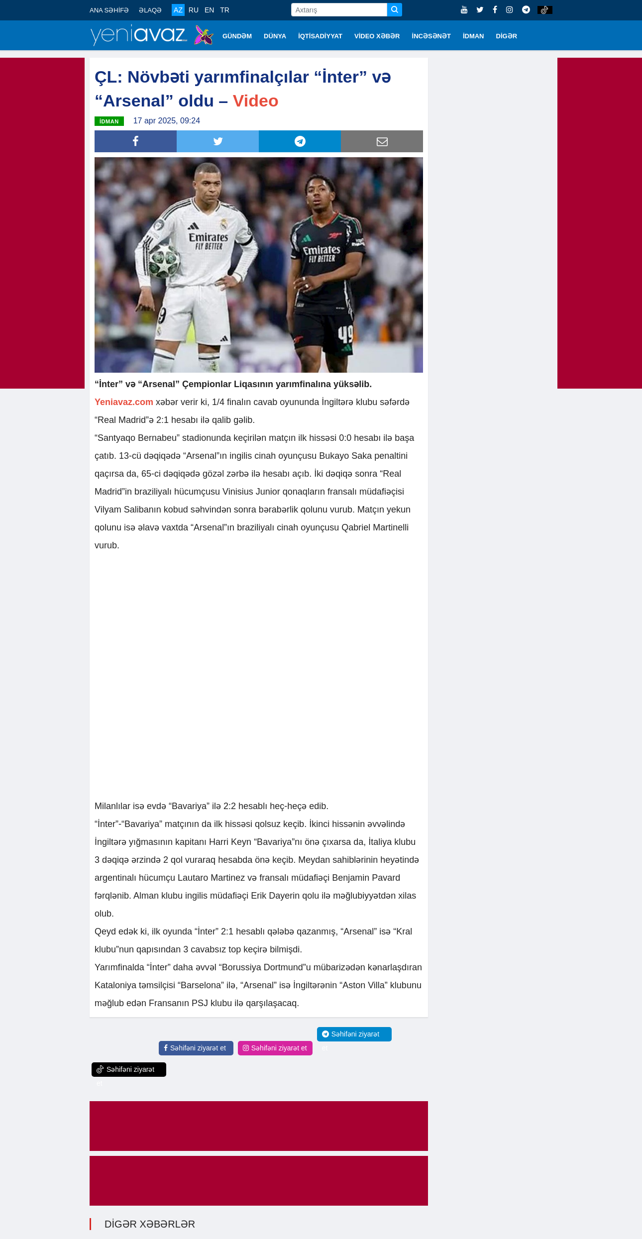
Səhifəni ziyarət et (195, 1047)
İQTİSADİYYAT (320, 36)
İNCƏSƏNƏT (431, 36)
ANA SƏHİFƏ (109, 10)
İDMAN (473, 36)
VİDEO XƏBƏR (377, 36)
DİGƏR (507, 36)
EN (209, 10)
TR (224, 10)
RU (194, 10)
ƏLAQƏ (150, 10)
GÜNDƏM (237, 36)
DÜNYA (275, 36)
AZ (178, 10)
